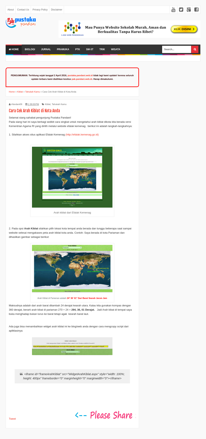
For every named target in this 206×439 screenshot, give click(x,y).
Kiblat (47, 104)
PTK (77, 49)
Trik (102, 49)
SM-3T (89, 49)
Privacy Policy (40, 9)
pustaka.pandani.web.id (80, 75)
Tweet (12, 418)
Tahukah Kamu (59, 104)
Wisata (115, 49)
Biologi (30, 49)
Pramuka (63, 49)
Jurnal (46, 49)
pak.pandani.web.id (82, 79)
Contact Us (23, 9)
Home (14, 49)
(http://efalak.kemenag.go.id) (82, 134)
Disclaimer (56, 9)
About (10, 9)
